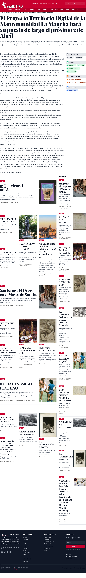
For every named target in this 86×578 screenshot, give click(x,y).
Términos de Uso (48, 546)
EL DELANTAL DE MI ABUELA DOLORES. (8, 220)
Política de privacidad (77, 551)
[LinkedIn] (10, 552)
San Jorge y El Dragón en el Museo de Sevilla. (65, 187)
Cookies (71, 568)
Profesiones (75, 9)
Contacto (46, 550)
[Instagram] (7, 552)
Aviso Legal (47, 548)
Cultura (67, 9)
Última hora (17, 9)
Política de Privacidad (49, 541)
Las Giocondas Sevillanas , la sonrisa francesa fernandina (8, 350)
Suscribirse (75, 546)
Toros (51, 9)
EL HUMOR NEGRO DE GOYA (47, 349)
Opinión (15, 12)
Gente (38, 9)
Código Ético (47, 539)
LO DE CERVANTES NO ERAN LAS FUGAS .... (8, 253)
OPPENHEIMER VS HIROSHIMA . (27, 433)
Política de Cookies (49, 544)
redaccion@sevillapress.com (18, 569)
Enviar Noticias (69, 558)
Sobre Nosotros (48, 537)
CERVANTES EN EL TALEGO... (7, 324)
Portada (10, 9)
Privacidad (65, 568)
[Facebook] (2, 552)
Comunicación (59, 9)
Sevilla (24, 9)
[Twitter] (5, 552)
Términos (76, 568)
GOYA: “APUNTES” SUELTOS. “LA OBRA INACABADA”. (8, 419)
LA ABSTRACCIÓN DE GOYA (46, 445)
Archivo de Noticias (28, 559)
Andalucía (31, 9)
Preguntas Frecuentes (71, 556)
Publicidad (68, 554)
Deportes (45, 9)
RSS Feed (25, 561)
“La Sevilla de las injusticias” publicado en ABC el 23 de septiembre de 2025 (47, 250)
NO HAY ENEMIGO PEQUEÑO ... (65, 359)
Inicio (1, 12)
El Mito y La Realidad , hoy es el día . (27, 350)
